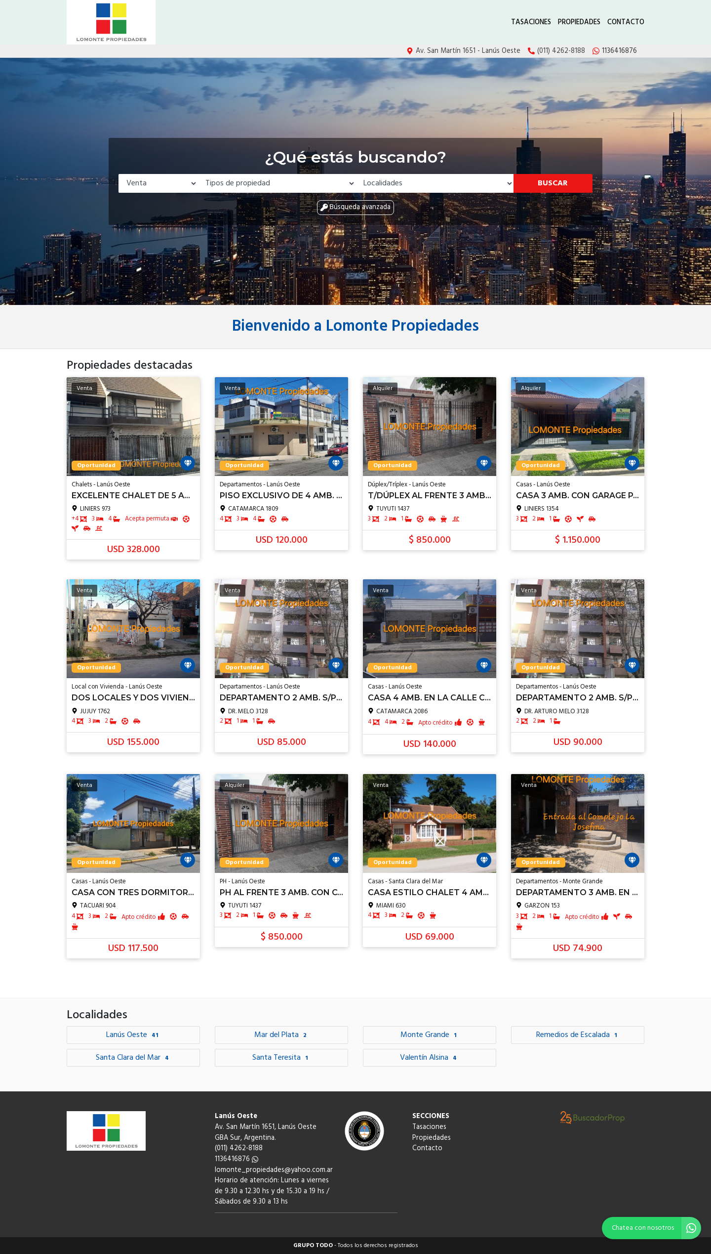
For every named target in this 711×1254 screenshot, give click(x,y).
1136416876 (236, 1159)
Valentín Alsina (429, 1057)
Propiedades (579, 22)
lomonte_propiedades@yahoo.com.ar (274, 1170)
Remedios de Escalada (578, 1035)
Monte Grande (429, 1035)
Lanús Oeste (133, 1035)
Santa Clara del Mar (133, 1057)
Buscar (553, 183)
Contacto (625, 22)
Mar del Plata (281, 1035)
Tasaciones (531, 22)
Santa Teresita (281, 1057)
